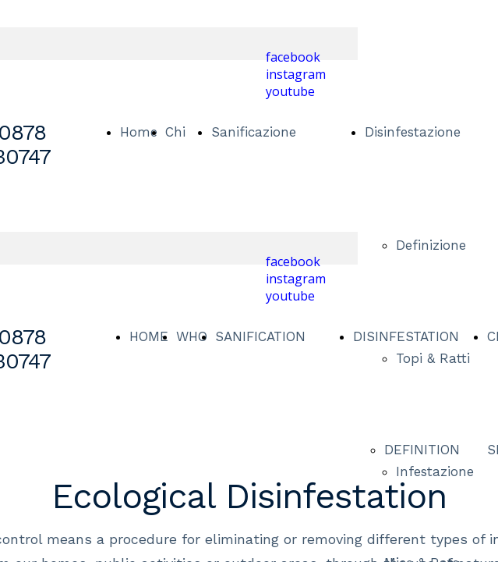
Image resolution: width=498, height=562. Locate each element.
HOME (148, 336)
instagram (296, 74)
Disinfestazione (413, 132)
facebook (293, 57)
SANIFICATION (260, 336)
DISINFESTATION (406, 336)
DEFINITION (422, 449)
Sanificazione (253, 132)
